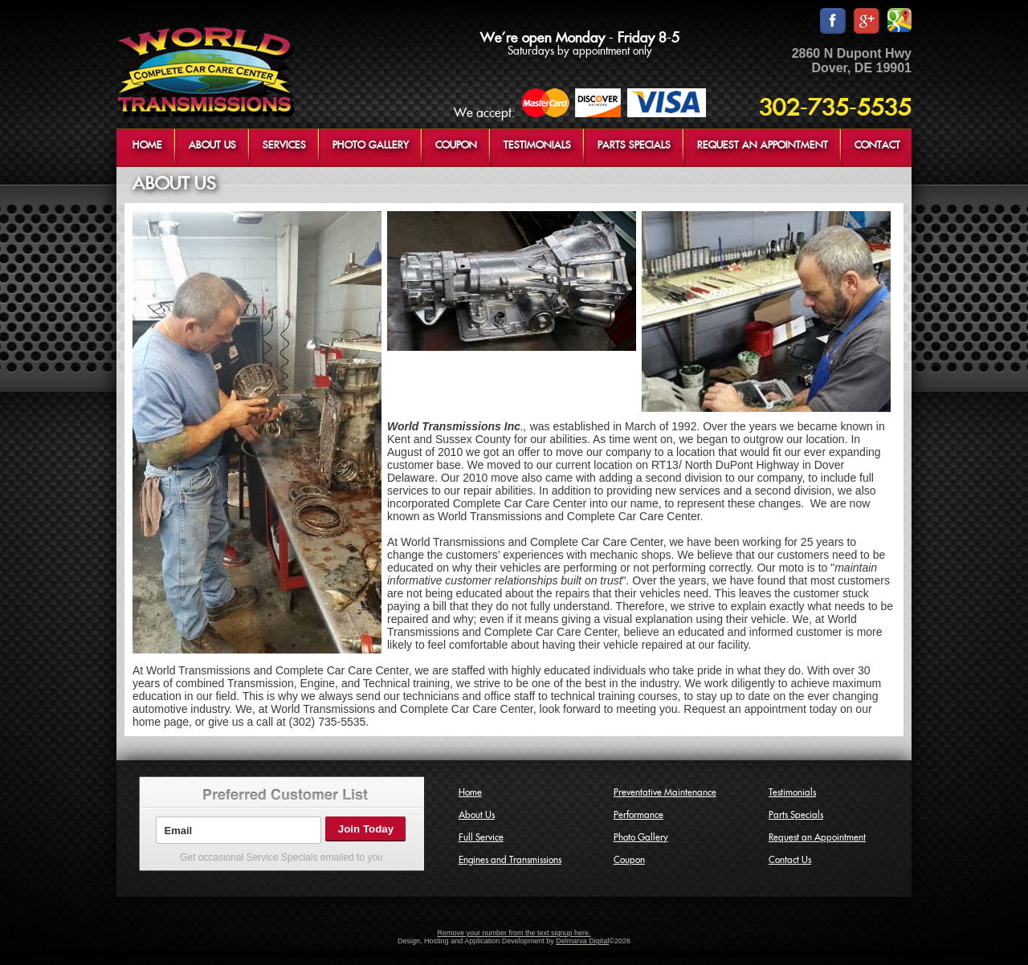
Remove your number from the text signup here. (513, 933)
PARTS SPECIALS (634, 145)
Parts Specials (796, 815)
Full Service (481, 837)
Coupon (629, 860)
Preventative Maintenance (665, 792)
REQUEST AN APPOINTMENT (762, 145)
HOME (147, 145)
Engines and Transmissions (510, 860)
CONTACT (877, 145)
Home (470, 792)
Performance (638, 815)
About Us (477, 815)
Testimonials (792, 792)
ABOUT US (212, 145)
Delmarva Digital (582, 941)
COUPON (456, 145)
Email (178, 831)
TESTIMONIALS (537, 145)
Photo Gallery (641, 837)
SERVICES (284, 145)
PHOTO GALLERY (370, 145)
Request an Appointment (817, 837)
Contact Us (790, 860)
